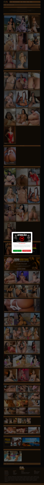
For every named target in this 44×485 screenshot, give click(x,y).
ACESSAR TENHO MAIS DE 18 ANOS (17, 250)
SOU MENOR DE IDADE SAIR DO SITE (26, 250)
